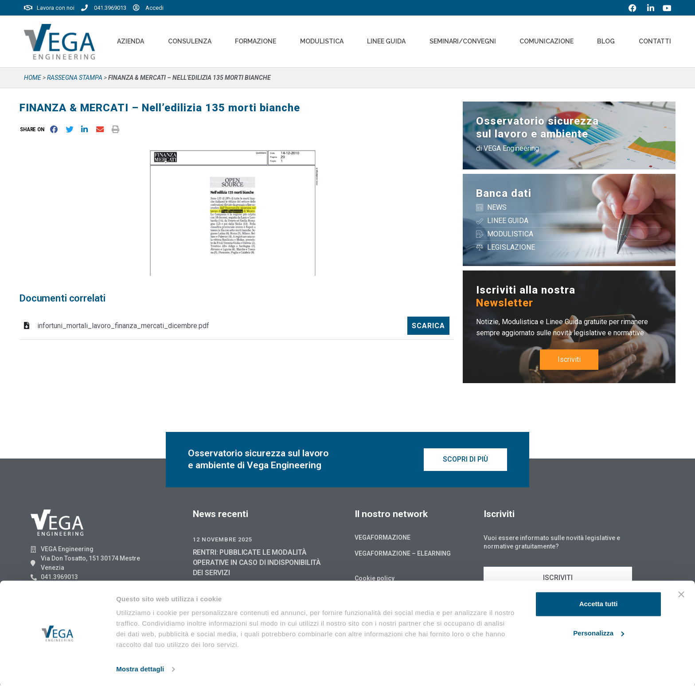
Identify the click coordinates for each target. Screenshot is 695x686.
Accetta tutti (598, 603)
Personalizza (598, 632)
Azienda (130, 41)
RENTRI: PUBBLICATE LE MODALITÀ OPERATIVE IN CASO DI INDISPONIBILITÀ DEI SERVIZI (257, 563)
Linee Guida (386, 41)
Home (32, 77)
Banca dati (503, 193)
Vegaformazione (382, 538)
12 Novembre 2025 (222, 540)
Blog (606, 41)
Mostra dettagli (140, 668)
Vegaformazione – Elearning (403, 554)
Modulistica (322, 41)
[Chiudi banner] (681, 594)
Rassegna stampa (74, 77)
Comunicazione (546, 41)
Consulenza (189, 41)
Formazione (255, 41)
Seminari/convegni (462, 41)
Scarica (428, 325)
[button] (34, 129)
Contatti (655, 41)
